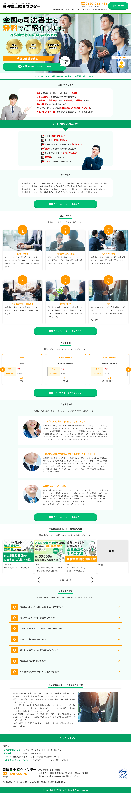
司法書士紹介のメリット (61, 9)
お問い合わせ (118, 6)
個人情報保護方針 (60, 787)
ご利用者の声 (96, 9)
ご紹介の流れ (74, 9)
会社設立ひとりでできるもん (16, 765)
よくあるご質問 (85, 9)
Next (128, 370)
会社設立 (104, 9)
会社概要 (51, 787)
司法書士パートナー (12, 758)
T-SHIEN (7, 761)
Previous (2, 370)
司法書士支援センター (13, 755)
